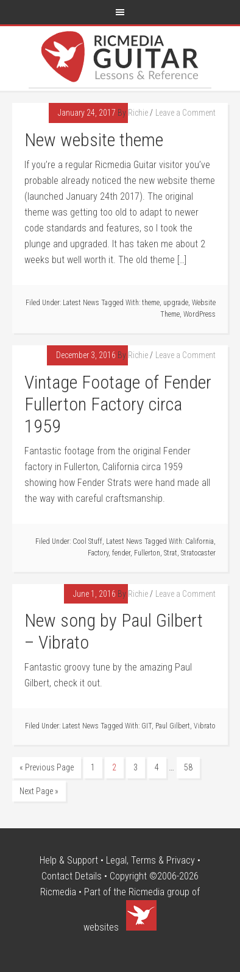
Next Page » (38, 791)
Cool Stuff (87, 541)
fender (121, 553)
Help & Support (69, 860)
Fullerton (147, 553)
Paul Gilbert (172, 726)
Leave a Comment (185, 113)
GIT (146, 726)
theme (151, 302)
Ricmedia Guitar (120, 56)
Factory (98, 553)
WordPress (199, 314)
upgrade (175, 302)
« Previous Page (46, 767)
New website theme (93, 139)
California (199, 541)
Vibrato (205, 726)
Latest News (81, 302)
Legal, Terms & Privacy (150, 860)
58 (188, 767)
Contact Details (71, 876)
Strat (170, 553)
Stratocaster (198, 553)
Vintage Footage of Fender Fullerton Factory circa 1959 (117, 404)
